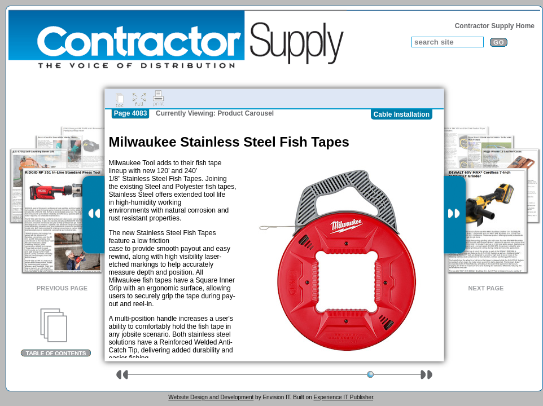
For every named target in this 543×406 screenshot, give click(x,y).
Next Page (486, 288)
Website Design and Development (210, 397)
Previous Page (62, 288)
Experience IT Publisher (343, 397)
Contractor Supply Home (495, 26)
